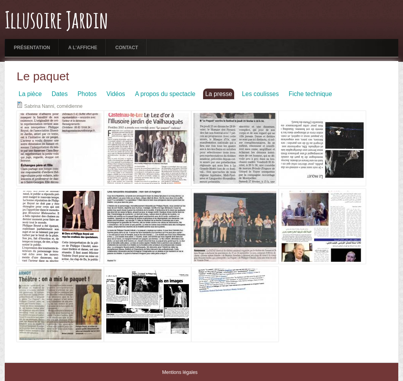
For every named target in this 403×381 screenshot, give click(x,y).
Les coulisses (260, 94)
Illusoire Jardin (56, 21)
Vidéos (116, 94)
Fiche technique (310, 94)
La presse (218, 94)
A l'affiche (82, 47)
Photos (87, 94)
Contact (126, 47)
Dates (60, 94)
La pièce (30, 94)
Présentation (32, 47)
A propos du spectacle (165, 94)
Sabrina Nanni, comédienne (53, 106)
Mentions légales (180, 372)
